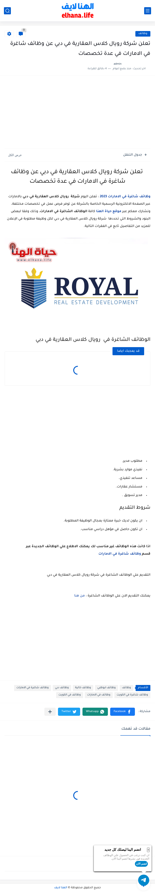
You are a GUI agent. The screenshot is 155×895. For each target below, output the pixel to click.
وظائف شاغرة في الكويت (132, 695)
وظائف (142, 33)
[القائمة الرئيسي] (147, 10)
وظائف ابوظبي (106, 687)
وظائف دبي (62, 687)
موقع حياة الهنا (108, 212)
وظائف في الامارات (98, 695)
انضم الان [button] (141, 863)
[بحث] (7, 10)
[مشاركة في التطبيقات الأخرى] (50, 712)
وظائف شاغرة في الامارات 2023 (125, 197)
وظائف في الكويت (69, 695)
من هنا (79, 596)
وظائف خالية (83, 687)
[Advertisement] (77, 112)
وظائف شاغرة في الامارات (119, 554)
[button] (122, 712)
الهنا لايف (60, 887)
